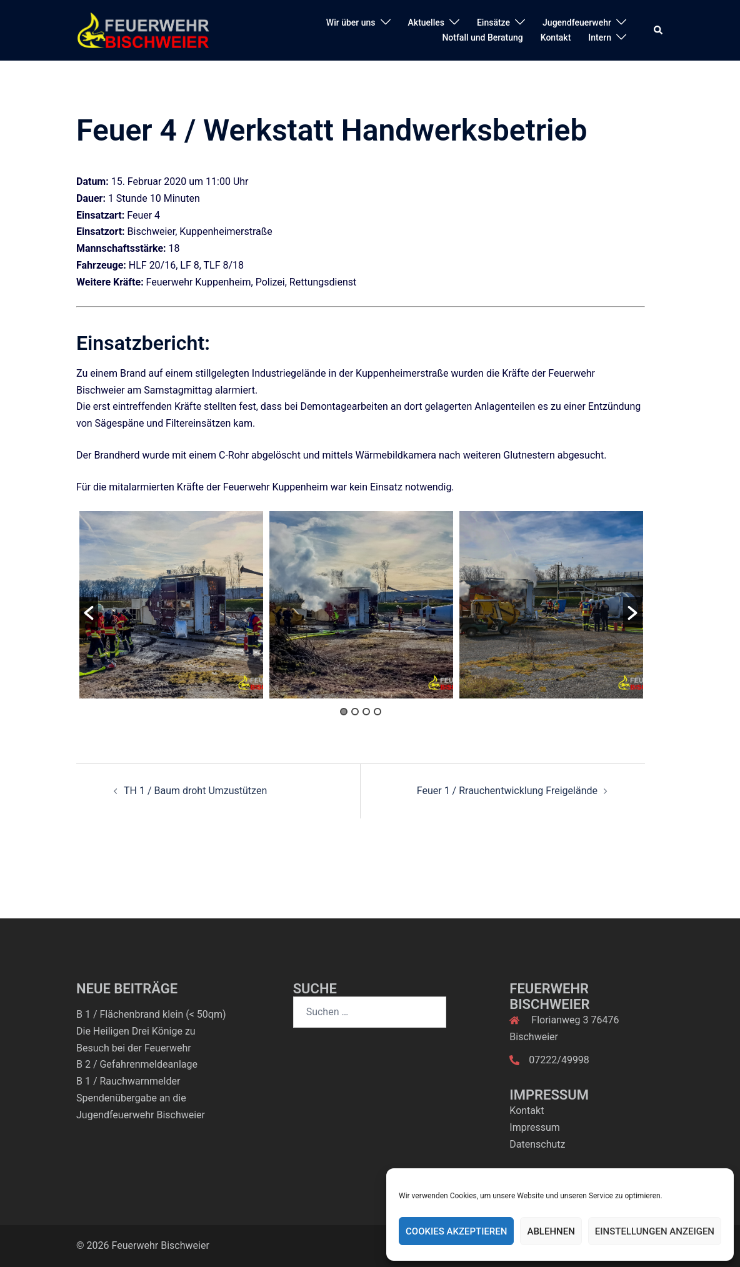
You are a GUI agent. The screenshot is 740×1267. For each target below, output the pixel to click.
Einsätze (493, 22)
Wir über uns (351, 22)
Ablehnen (550, 1231)
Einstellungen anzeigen (654, 1231)
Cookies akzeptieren (456, 1231)
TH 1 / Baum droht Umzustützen (195, 791)
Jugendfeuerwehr (576, 22)
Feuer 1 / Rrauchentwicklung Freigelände (507, 791)
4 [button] (377, 711)
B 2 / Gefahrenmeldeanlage (137, 1064)
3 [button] (366, 711)
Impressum (534, 1127)
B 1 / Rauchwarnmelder (128, 1081)
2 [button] (355, 711)
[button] (659, 30)
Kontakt (556, 37)
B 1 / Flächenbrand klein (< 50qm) (151, 1014)
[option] (171, 604)
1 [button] (344, 711)
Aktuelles (426, 22)
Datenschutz (537, 1144)
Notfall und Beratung (482, 37)
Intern (599, 37)
